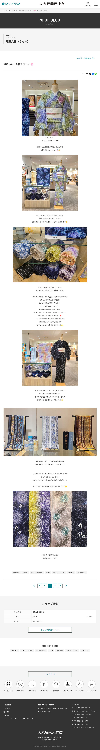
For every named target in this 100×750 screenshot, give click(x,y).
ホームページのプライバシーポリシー (85, 711)
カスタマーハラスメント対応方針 (84, 727)
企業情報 (8, 705)
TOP (4, 11)
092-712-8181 (50, 740)
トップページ (50, 674)
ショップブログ (12, 11)
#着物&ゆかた (81, 573)
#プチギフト (85, 650)
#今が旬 (25, 573)
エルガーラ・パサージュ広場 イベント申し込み (53, 708)
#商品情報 (71, 573)
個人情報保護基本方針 (80, 718)
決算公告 (8, 708)
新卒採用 (8, 715)
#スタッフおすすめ (37, 573)
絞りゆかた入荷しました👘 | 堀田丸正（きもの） (34, 11)
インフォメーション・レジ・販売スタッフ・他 (19, 719)
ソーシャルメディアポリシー (82, 714)
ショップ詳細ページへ (50, 630)
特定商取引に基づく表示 (81, 721)
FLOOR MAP (90, 616)
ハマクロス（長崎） (45, 712)
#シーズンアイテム (58, 573)
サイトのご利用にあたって (82, 708)
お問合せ (76, 704)
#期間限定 (16, 573)
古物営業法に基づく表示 (81, 724)
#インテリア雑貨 (41, 650)
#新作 (48, 573)
